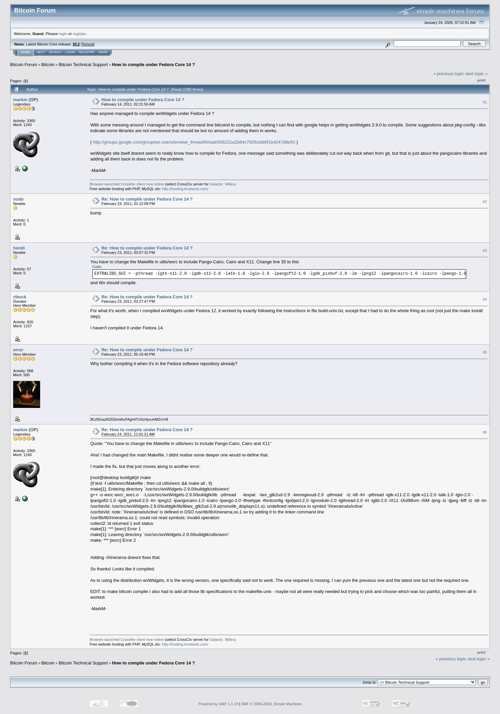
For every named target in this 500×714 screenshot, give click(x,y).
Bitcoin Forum (23, 64)
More (103, 52)
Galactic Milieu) (223, 184)
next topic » (476, 73)
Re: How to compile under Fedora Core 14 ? (147, 199)
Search (55, 52)
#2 (485, 202)
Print (481, 80)
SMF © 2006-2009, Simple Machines (271, 704)
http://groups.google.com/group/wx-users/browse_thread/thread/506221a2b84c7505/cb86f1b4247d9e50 (194, 142)
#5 (485, 352)
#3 (485, 250)
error (18, 349)
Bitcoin (48, 64)
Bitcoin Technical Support (83, 64)
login (63, 33)
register (79, 33)
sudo (18, 199)
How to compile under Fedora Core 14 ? (153, 64)
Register (86, 52)
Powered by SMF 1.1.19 (218, 704)
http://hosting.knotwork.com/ (185, 189)
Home (25, 52)
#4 (485, 299)
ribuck (19, 296)
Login (70, 52)
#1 (485, 102)
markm (20, 99)
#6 (485, 432)
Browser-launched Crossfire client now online (127, 184)
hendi (19, 247)
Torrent (87, 44)
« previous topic (448, 73)
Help (41, 52)
